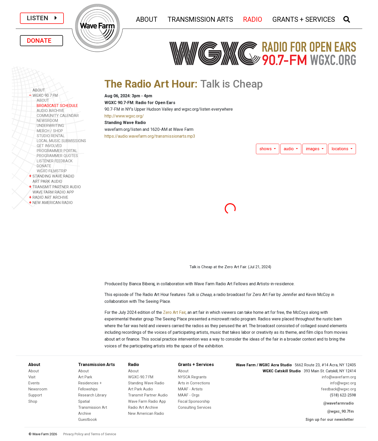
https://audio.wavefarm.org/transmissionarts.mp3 (149, 136)
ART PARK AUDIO (45, 181)
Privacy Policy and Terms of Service (89, 434)
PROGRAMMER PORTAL (57, 151)
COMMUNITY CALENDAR (58, 116)
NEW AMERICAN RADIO (51, 202)
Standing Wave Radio (146, 383)
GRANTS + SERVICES (304, 18)
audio (289, 148)
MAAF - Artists (190, 389)
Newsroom (37, 389)
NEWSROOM (47, 121)
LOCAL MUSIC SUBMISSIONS (61, 141)
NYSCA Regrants (192, 377)
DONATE (41, 40)
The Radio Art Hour (149, 84)
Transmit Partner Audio (148, 395)
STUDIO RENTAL (51, 136)
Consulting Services (194, 407)
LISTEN (42, 18)
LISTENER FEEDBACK (55, 161)
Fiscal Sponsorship (194, 401)
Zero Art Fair (174, 312)
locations (340, 148)
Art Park (85, 377)
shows (266, 148)
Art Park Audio (140, 389)
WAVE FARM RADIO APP (51, 192)
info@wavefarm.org (339, 377)
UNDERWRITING (50, 125)
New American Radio (146, 413)
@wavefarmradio (338, 403)
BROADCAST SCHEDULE (57, 106)
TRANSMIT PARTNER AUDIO (55, 186)
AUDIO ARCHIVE (50, 111)
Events (34, 383)
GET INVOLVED (49, 146)
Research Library (92, 395)
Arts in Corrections (194, 383)
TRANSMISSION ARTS (200, 18)
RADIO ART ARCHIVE (48, 197)
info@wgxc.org (343, 383)
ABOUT (147, 18)
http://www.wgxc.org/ (124, 116)
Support (35, 395)
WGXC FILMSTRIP (52, 171)
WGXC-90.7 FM (43, 95)
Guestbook (87, 419)
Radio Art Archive (143, 407)
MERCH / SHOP (50, 131)
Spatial (84, 401)
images (313, 148)
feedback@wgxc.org (338, 389)
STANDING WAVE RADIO (51, 176)
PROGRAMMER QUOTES (57, 156)
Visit (31, 377)
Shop (32, 401)
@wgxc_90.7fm (340, 411)
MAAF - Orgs (189, 395)
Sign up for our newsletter (330, 419)
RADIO (253, 18)
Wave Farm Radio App (147, 401)
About (33, 371)
